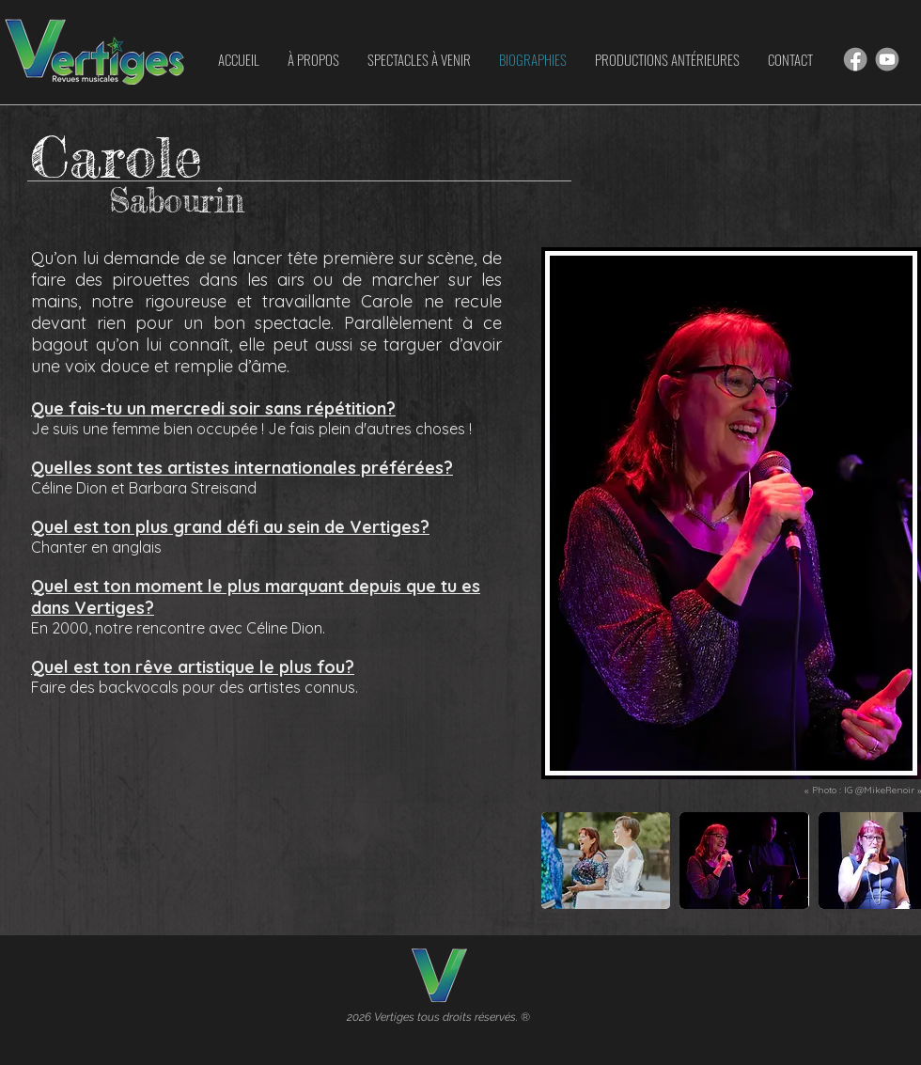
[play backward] (564, 860)
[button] (605, 860)
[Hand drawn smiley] (855, 59)
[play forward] (897, 860)
